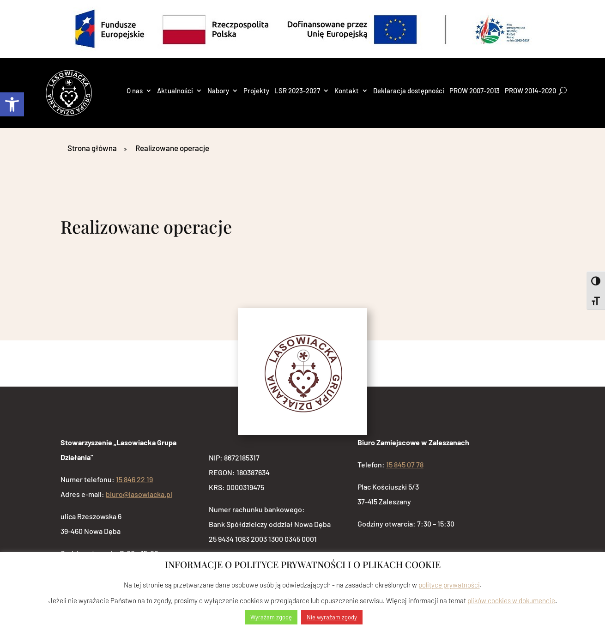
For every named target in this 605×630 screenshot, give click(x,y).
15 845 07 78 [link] (405, 464)
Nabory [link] (218, 91)
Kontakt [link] (346, 91)
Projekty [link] (256, 91)
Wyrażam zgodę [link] (271, 617)
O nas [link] (135, 91)
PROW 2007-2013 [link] (474, 91)
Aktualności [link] (175, 91)
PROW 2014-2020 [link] (530, 91)
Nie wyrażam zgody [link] (332, 617)
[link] (12, 104)
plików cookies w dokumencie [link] (511, 600)
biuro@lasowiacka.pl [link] (139, 494)
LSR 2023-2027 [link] (297, 91)
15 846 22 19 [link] (134, 479)
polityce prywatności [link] (449, 585)
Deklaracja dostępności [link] (408, 91)
